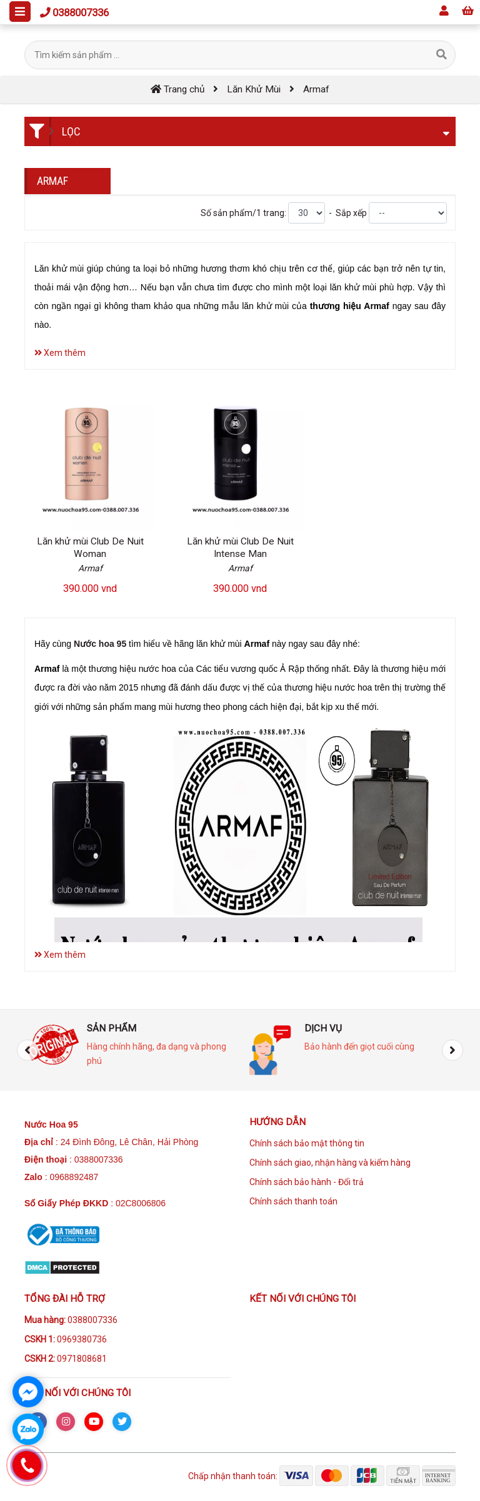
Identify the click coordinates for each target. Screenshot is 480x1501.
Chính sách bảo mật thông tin (306, 1143)
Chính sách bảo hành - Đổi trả (306, 1182)
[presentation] (27, 1050)
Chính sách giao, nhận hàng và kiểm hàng (330, 1163)
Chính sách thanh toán (293, 1201)
